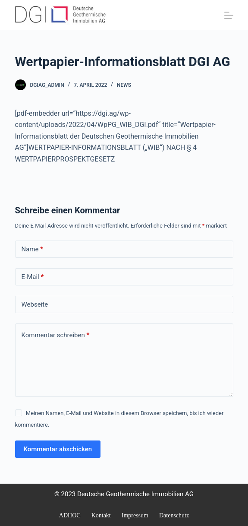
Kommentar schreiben (56, 335)
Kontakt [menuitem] (101, 515)
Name (33, 249)
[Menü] (228, 15)
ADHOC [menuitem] (70, 515)
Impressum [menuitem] (135, 515)
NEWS (124, 85)
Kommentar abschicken (58, 449)
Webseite (35, 304)
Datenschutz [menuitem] (174, 515)
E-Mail (33, 277)
